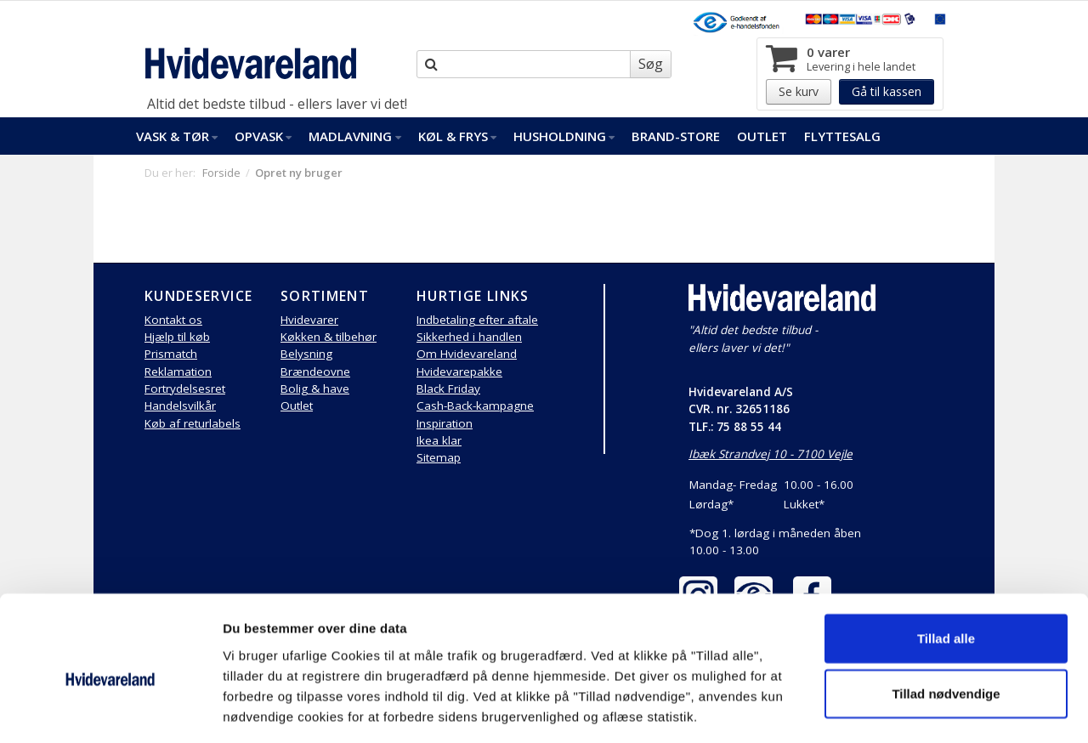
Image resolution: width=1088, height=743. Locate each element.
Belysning (306, 353)
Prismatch (170, 353)
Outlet (762, 136)
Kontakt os (173, 319)
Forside (221, 172)
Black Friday (448, 388)
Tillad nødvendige (946, 618)
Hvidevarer (309, 319)
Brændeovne (315, 371)
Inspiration (444, 423)
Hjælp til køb (177, 336)
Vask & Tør (177, 136)
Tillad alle (946, 562)
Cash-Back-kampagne (475, 405)
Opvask (263, 136)
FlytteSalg (842, 136)
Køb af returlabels (192, 423)
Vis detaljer (883, 709)
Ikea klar (439, 440)
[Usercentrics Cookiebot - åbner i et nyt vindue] (110, 710)
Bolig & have (314, 388)
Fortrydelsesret (184, 388)
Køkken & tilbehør (328, 336)
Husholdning (564, 136)
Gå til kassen (886, 91)
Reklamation (178, 371)
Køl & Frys (457, 136)
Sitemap (438, 457)
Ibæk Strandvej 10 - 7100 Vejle (770, 454)
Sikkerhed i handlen (469, 336)
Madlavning (354, 136)
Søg (650, 63)
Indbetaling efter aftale (477, 319)
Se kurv (799, 91)
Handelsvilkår (180, 405)
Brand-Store (676, 136)
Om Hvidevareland (466, 353)
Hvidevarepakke (459, 371)
